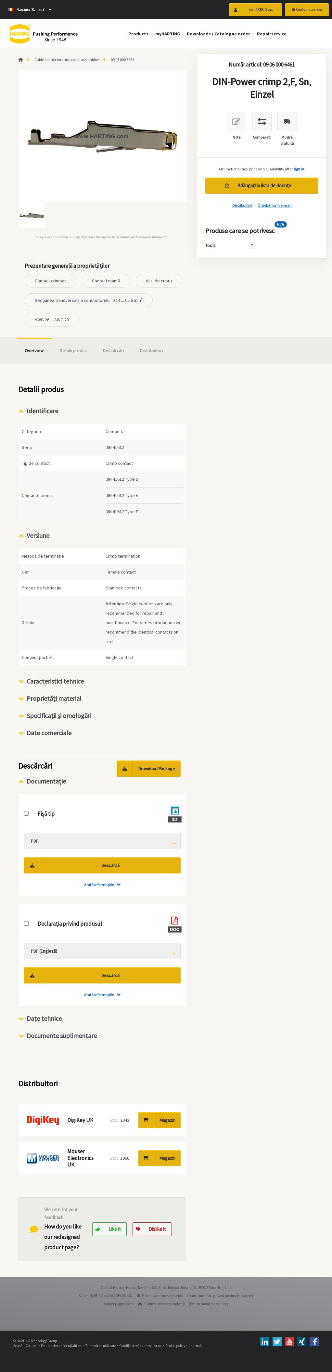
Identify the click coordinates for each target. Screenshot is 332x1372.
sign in (298, 169)
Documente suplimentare (62, 1036)
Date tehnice (44, 1018)
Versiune (38, 535)
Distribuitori (242, 205)
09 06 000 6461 (122, 59)
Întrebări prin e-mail (274, 205)
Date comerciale (49, 733)
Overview (34, 350)
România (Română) (26, 9)
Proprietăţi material (54, 698)
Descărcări (113, 350)
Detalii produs (73, 350)
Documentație (46, 781)
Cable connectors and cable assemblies (66, 59)
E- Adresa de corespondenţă (162, 1295)
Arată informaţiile (99, 884)
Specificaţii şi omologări (59, 715)
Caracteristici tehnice (55, 681)
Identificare (42, 411)
